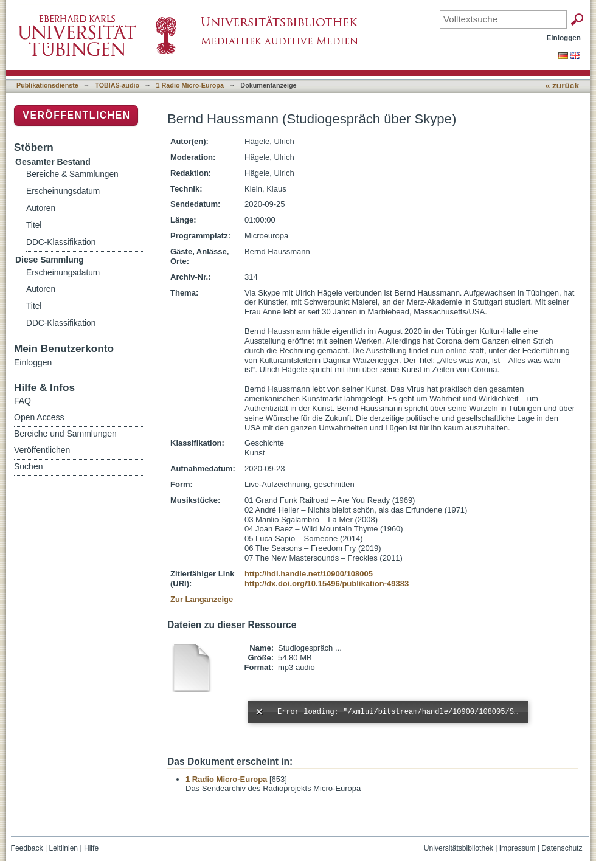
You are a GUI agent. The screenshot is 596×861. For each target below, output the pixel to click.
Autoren (40, 208)
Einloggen (564, 37)
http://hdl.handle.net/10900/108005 (308, 573)
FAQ (22, 401)
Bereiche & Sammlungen (72, 174)
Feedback (27, 848)
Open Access (39, 417)
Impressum (517, 848)
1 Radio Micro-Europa (190, 85)
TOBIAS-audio (117, 85)
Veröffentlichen (76, 115)
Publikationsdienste (47, 85)
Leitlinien (63, 848)
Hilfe (91, 848)
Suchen (28, 466)
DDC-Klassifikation (60, 242)
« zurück (562, 85)
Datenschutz (561, 848)
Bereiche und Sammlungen (65, 433)
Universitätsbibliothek (458, 848)
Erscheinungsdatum (63, 191)
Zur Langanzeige (201, 599)
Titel (33, 225)
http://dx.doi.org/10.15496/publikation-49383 (326, 583)
